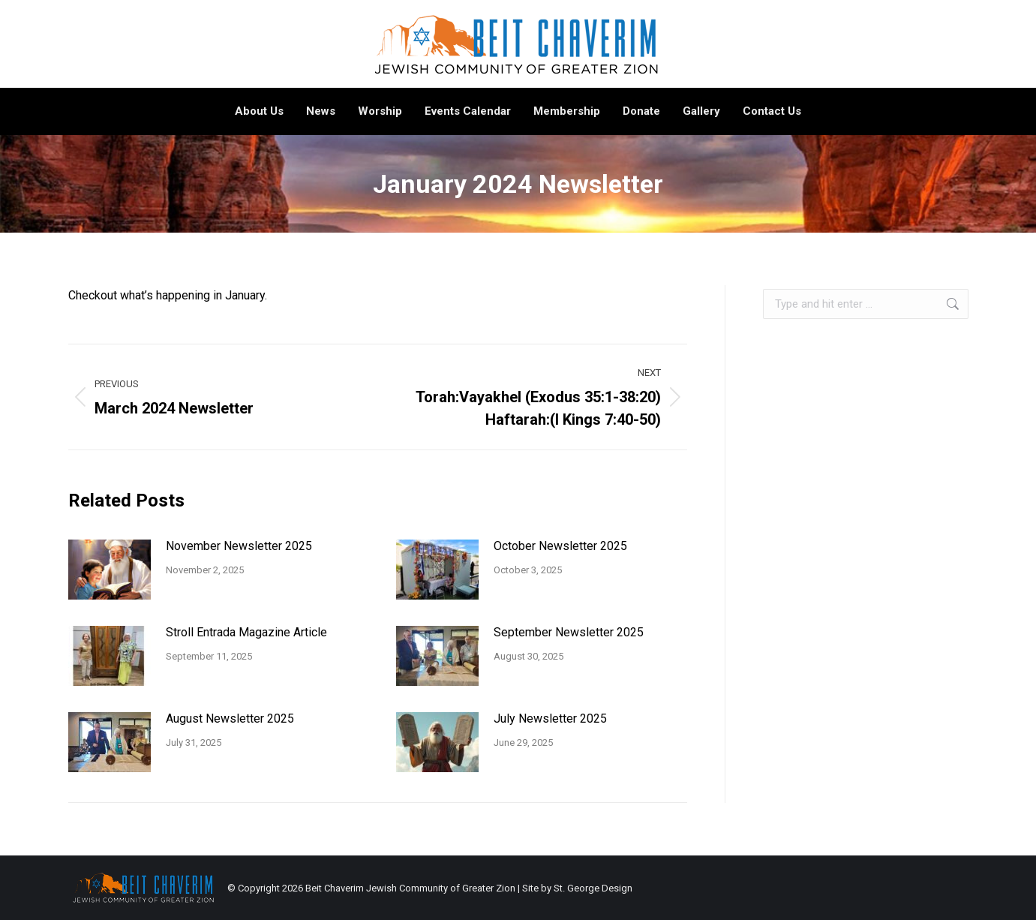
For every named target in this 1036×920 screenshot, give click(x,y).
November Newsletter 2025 (239, 546)
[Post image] (109, 570)
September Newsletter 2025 (569, 632)
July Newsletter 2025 (550, 718)
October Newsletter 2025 (560, 546)
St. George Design (593, 888)
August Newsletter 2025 (230, 718)
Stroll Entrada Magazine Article (246, 632)
